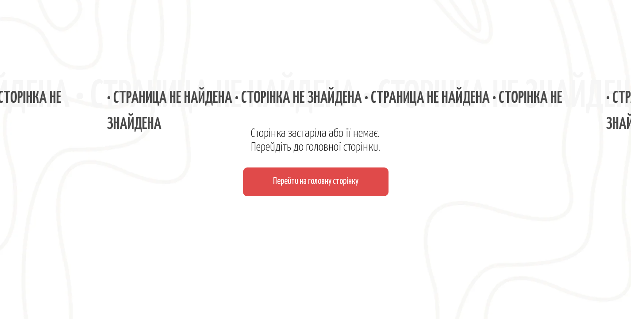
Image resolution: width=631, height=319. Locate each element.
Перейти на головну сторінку (315, 181)
